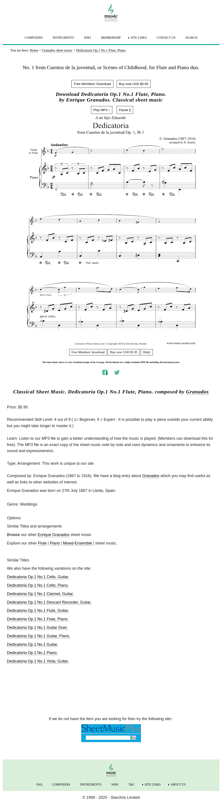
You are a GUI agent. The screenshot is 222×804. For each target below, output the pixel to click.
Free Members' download (88, 352)
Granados (197, 392)
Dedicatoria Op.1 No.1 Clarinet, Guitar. (40, 594)
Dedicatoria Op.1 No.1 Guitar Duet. (37, 627)
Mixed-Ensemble (77, 543)
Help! (146, 352)
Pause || (125, 110)
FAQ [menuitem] (39, 784)
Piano (55, 543)
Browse (13, 535)
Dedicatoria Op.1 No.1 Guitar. (32, 644)
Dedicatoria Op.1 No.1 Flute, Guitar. (38, 610)
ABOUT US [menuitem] (178, 784)
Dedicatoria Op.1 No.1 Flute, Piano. (38, 619)
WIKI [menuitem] (87, 37)
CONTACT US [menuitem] (166, 37)
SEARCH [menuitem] (191, 37)
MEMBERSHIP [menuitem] (111, 37)
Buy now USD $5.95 (133, 84)
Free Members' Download (92, 84)
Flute (42, 543)
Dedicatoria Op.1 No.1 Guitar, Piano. (38, 636)
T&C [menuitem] (131, 784)
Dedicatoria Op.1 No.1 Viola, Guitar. (38, 661)
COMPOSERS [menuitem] (34, 37)
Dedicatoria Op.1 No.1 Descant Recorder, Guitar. (49, 602)
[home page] (111, 13)
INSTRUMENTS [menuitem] (63, 37)
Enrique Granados (53, 535)
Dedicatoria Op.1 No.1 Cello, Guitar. (38, 577)
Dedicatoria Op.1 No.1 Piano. (32, 653)
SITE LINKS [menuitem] (139, 37)
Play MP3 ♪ (101, 110)
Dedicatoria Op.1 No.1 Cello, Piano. (38, 585)
